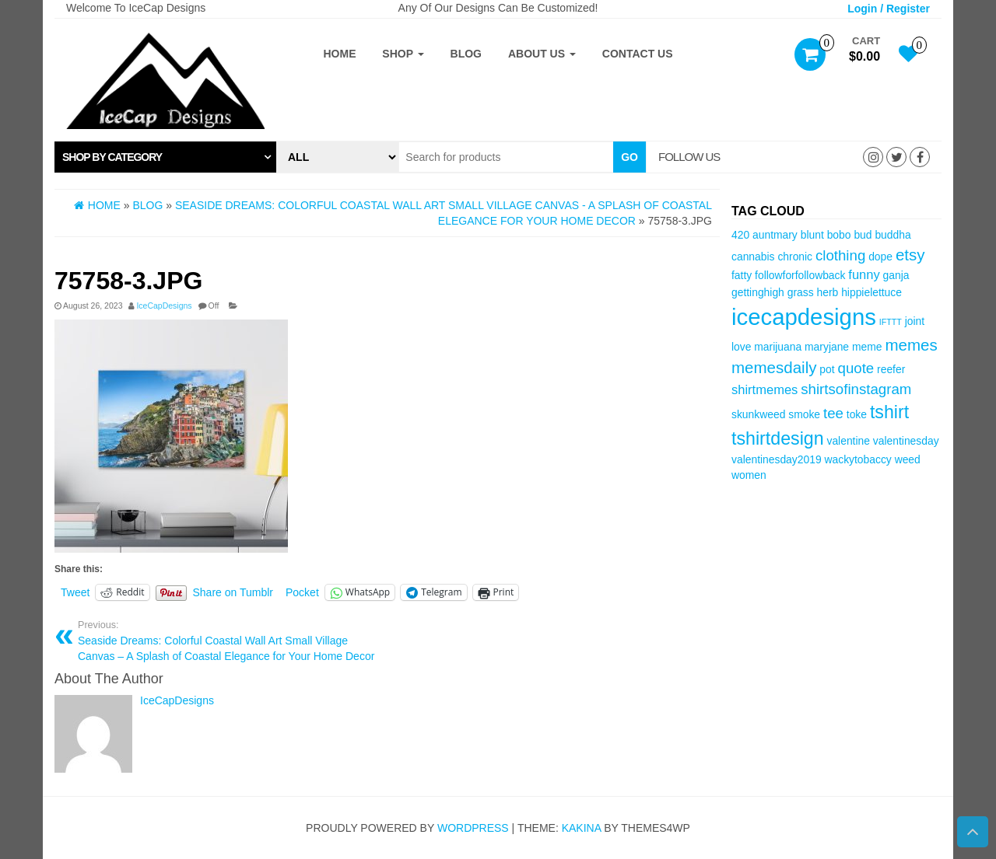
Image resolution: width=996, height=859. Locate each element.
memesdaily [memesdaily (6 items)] (773, 367)
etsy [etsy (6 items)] (910, 255)
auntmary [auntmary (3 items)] (775, 235)
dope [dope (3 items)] (880, 256)
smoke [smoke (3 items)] (804, 414)
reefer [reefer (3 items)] (891, 369)
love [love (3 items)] (741, 346)
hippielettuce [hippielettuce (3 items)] (871, 292)
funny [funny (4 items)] (863, 274)
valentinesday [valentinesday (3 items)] (906, 441)
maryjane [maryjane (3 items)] (827, 346)
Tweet (75, 592)
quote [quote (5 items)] (856, 368)
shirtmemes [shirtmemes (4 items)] (764, 389)
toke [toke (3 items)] (857, 414)
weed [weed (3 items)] (908, 459)
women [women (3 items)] (748, 475)
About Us (542, 53)
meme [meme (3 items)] (867, 346)
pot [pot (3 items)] (826, 369)
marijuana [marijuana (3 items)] (777, 346)
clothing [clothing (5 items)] (840, 255)
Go (629, 157)
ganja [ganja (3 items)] (896, 275)
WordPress (473, 828)
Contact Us (637, 53)
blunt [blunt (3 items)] (812, 235)
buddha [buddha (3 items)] (892, 235)
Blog (466, 53)
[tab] (165, 157)
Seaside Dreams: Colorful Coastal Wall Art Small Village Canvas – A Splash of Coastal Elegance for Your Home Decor (227, 640)
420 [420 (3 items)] (740, 235)
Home (339, 53)
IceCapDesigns (163, 305)
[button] (165, 157)
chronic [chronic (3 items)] (794, 256)
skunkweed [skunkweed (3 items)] (758, 414)
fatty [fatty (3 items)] (741, 275)
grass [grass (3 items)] (800, 292)
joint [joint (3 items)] (914, 321)
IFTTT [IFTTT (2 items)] (890, 321)
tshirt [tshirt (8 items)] (889, 412)
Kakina (581, 828)
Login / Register (888, 8)
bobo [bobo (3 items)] (839, 235)
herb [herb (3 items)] (828, 292)
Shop (402, 53)
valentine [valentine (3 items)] (847, 441)
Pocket (302, 592)
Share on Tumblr (233, 592)
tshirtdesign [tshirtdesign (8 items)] (777, 438)
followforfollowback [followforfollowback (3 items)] (800, 275)
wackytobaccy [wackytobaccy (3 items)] (857, 459)
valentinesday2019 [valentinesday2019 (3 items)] (776, 459)
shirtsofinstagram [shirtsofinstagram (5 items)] (856, 389)
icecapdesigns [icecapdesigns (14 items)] (803, 317)
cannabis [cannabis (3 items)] (752, 256)
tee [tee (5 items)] (833, 413)
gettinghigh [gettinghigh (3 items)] (757, 292)
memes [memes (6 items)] (911, 345)
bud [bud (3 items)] (863, 235)
